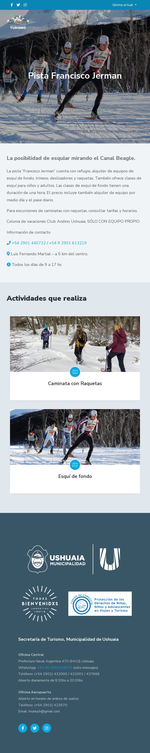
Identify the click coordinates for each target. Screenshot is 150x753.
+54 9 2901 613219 (68, 243)
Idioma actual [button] (123, 4)
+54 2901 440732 (29, 243)
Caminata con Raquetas (75, 383)
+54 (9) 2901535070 (55, 667)
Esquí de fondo (75, 476)
